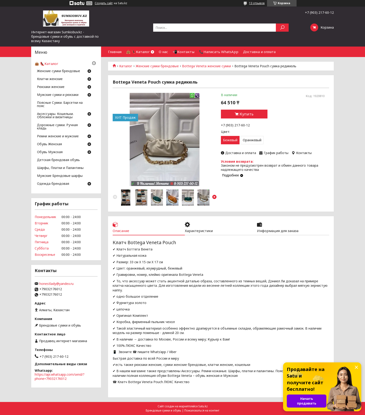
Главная (115, 51)
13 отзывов (257, 3)
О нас (163, 51)
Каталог (125, 66)
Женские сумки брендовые (157, 66)
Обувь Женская (49, 144)
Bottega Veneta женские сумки (206, 66)
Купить (246, 114)
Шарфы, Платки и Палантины (60, 168)
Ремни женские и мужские (58, 136)
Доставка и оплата (259, 51)
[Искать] (282, 28)
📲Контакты (183, 51)
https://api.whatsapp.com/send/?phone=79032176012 (59, 376)
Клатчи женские (50, 79)
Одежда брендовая (53, 184)
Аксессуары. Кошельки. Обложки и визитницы (55, 115)
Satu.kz (203, 406)
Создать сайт (104, 3)
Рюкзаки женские (50, 87)
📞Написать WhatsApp (218, 51)
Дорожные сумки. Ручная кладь (57, 126)
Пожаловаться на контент (201, 410)
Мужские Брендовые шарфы (60, 176)
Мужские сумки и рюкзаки (57, 95)
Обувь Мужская (50, 152)
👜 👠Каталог (138, 51)
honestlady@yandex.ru (56, 284)
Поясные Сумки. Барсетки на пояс (60, 104)
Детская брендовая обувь (58, 160)
